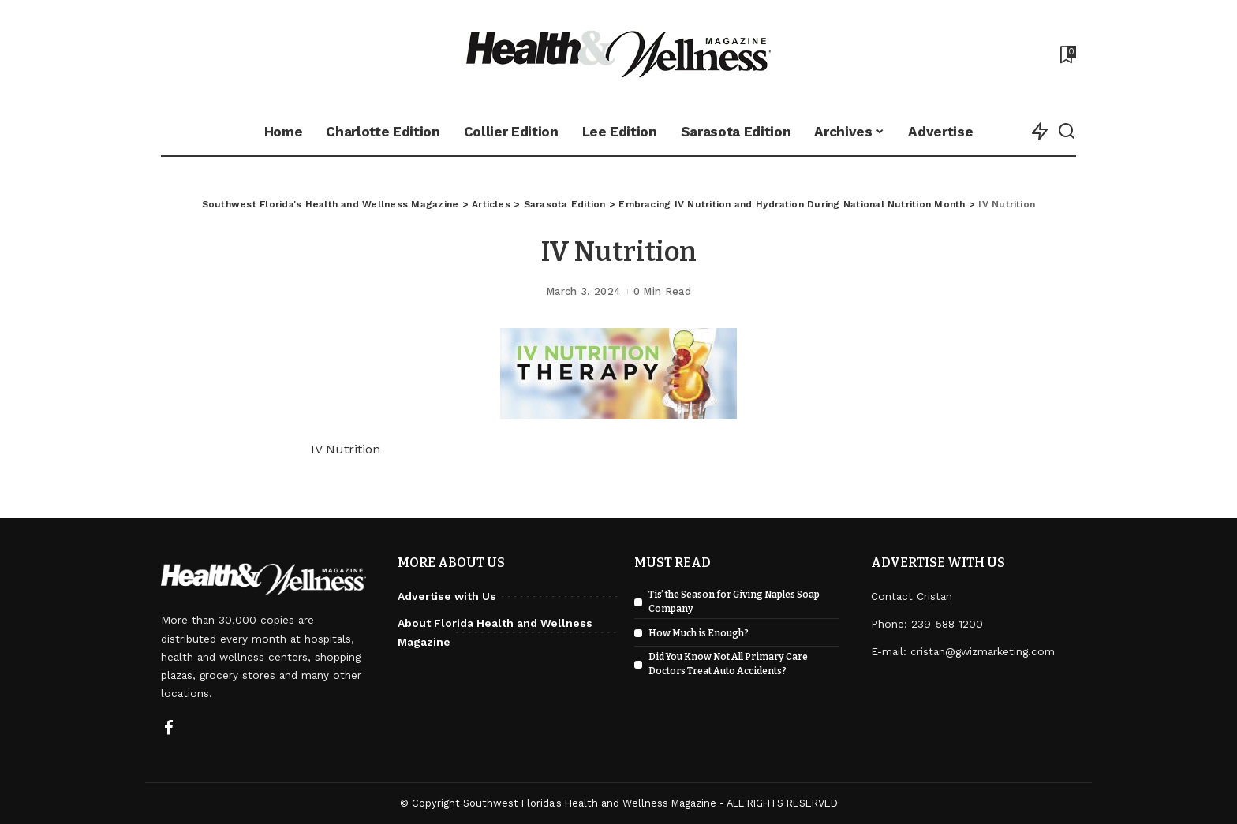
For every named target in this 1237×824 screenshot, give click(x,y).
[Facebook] (169, 728)
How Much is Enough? (698, 633)
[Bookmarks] (1066, 54)
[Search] (1066, 131)
